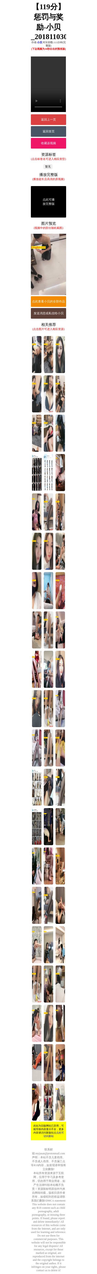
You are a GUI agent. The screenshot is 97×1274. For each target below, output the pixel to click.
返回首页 (49, 131)
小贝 (39, 42)
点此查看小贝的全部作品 (48, 301)
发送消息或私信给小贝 (49, 313)
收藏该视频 (48, 143)
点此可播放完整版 (49, 202)
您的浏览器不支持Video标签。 (48, 84)
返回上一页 (48, 119)
